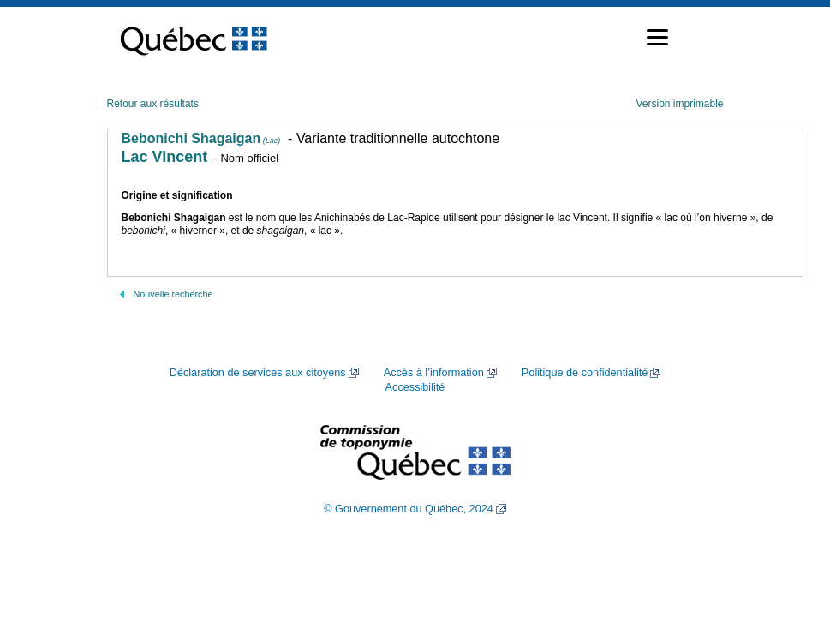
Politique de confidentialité (585, 373)
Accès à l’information (434, 373)
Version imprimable (679, 104)
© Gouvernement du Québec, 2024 (408, 509)
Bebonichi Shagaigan (201, 138)
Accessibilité (415, 387)
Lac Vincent (165, 156)
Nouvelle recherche (173, 294)
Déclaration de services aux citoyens (258, 373)
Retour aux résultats (153, 104)
